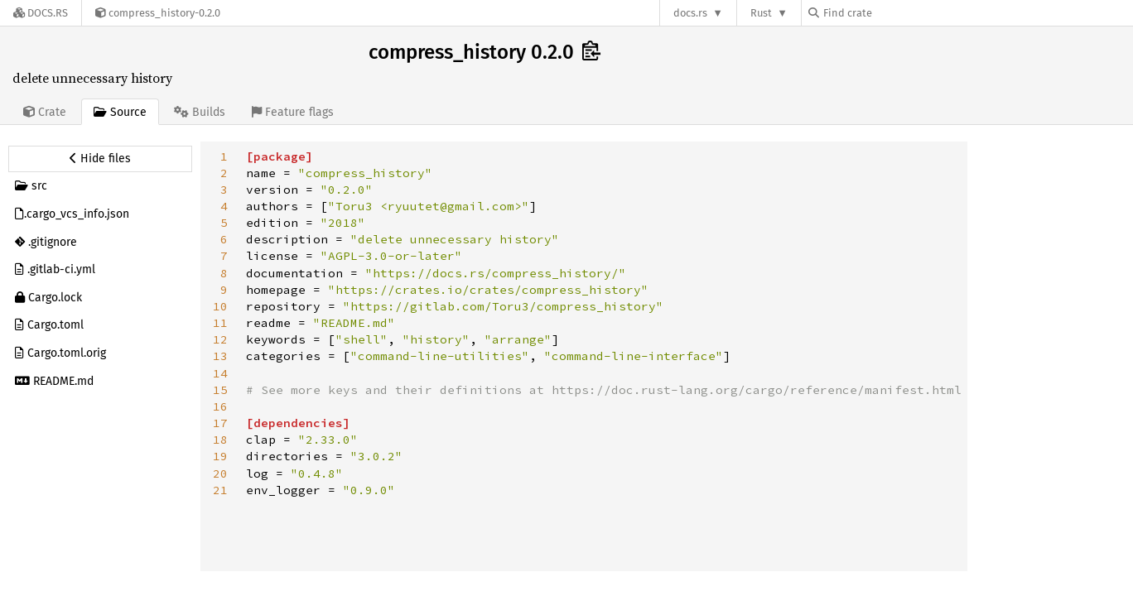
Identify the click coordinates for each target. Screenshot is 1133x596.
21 (220, 490)
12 (220, 339)
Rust (761, 13)
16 (220, 406)
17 (220, 423)
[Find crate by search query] (891, 13)
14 (220, 373)
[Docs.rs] (40, 13)
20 (220, 473)
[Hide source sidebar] (100, 159)
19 (220, 456)
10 (220, 306)
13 (220, 355)
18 (220, 439)
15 (220, 389)
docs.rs (690, 13)
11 (220, 322)
